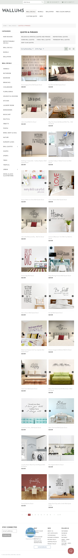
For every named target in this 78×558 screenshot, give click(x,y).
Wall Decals (30, 12)
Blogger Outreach (53, 537)
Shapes (5, 151)
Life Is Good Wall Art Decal (28, 122)
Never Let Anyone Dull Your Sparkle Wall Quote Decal (32, 350)
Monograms (7, 110)
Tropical (6, 165)
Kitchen (6, 101)
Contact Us (37, 539)
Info (41, 16)
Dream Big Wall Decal (27, 275)
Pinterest (64, 537)
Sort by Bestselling (27, 49)
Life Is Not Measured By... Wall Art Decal (32, 237)
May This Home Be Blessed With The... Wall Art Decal (61, 122)
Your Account (38, 536)
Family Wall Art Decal (27, 503)
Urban (5, 169)
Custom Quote (31, 16)
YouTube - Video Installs (66, 543)
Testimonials (51, 535)
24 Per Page (39, 49)
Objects (6, 123)
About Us (50, 531)
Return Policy (52, 539)
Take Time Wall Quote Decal (29, 389)
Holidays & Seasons (10, 96)
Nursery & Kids (8, 142)
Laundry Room (8, 105)
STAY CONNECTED (9, 527)
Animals (6, 69)
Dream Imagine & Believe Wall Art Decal (60, 350)
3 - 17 (59, 515)
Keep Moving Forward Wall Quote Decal (60, 275)
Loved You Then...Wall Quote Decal (31, 427)
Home (5, 25)
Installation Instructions (38, 541)
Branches (6, 82)
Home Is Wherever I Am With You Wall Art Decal (60, 237)
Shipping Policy (52, 541)
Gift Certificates (53, 533)
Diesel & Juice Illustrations (8, 175)
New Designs (8, 37)
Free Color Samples (63, 12)
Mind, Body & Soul (10, 133)
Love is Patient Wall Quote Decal (58, 199)
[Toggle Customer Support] (71, 551)
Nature (6, 137)
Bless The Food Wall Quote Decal (58, 427)
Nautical (6, 119)
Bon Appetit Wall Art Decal (56, 465)
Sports (5, 156)
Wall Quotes (8, 146)
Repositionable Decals (9, 42)
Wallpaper (50, 12)
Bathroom (7, 73)
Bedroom (6, 78)
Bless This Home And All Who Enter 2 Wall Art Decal (60, 389)
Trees (5, 160)
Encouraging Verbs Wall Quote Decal (31, 85)
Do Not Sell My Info (42, 547)
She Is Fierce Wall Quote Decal (29, 313)
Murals (40, 12)
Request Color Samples (38, 531)
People (5, 128)
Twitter (63, 535)
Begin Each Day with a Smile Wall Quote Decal (60, 504)
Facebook (64, 533)
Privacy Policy (52, 543)
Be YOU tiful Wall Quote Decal (57, 85)
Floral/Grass (8, 91)
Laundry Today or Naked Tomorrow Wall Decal (60, 161)
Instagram (64, 531)
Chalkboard (7, 87)
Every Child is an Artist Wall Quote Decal (32, 199)
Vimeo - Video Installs (65, 540)
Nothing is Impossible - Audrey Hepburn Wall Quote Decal (34, 161)
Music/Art (7, 114)
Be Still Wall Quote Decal (55, 313)
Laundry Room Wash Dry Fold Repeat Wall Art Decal (33, 465)
